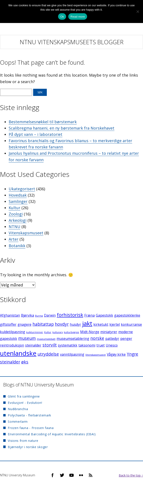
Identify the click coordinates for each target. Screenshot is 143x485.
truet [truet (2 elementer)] (100, 345)
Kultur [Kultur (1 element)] (47, 332)
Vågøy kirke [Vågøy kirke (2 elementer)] (116, 354)
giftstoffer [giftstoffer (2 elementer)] (8, 324)
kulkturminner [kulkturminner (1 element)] (34, 332)
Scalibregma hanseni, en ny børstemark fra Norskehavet (61, 128)
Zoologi (16, 214)
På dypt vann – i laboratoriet (35, 134)
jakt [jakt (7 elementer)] (87, 323)
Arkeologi (17, 220)
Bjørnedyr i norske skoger (28, 447)
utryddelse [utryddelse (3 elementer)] (48, 354)
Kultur (14, 207)
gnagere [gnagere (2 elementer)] (24, 324)
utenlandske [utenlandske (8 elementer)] (18, 353)
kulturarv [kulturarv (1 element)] (57, 332)
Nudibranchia (18, 409)
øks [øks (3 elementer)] (24, 362)
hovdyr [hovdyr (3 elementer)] (62, 324)
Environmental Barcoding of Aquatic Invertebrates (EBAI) (52, 434)
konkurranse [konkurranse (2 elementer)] (131, 324)
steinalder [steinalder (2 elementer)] (33, 345)
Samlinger (18, 201)
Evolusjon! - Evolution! (25, 403)
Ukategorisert (22, 188)
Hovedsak (18, 195)
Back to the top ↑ (131, 475)
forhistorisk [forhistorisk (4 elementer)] (70, 314)
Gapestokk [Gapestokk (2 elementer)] (104, 315)
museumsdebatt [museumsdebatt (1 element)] (46, 338)
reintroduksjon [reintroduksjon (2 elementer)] (12, 345)
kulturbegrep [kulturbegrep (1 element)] (71, 332)
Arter (13, 239)
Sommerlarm (18, 421)
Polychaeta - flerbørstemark (29, 415)
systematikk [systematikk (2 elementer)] (67, 345)
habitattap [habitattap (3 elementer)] (43, 324)
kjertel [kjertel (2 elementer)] (114, 324)
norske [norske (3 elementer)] (97, 338)
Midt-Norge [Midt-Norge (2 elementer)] (89, 331)
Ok (62, 16)
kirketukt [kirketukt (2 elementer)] (100, 324)
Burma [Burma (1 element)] (39, 315)
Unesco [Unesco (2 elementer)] (112, 345)
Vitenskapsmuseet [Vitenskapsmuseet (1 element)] (95, 354)
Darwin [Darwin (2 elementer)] (50, 315)
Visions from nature (23, 441)
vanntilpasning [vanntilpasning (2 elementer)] (72, 354)
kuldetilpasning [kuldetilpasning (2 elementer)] (12, 331)
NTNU (14, 226)
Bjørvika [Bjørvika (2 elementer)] (27, 315)
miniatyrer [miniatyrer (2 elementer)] (108, 331)
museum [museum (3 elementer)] (27, 338)
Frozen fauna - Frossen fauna (31, 428)
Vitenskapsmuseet (26, 232)
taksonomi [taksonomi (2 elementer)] (86, 345)
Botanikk (17, 245)
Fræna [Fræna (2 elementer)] (89, 315)
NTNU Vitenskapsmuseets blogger (72, 42)
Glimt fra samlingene (24, 396)
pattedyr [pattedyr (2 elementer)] (112, 338)
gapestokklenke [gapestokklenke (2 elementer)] (127, 315)
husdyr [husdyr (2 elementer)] (75, 324)
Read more (77, 16)
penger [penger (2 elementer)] (126, 338)
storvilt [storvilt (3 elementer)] (49, 345)
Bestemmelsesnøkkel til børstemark (43, 121)
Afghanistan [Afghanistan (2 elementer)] (10, 315)
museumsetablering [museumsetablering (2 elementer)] (73, 338)
